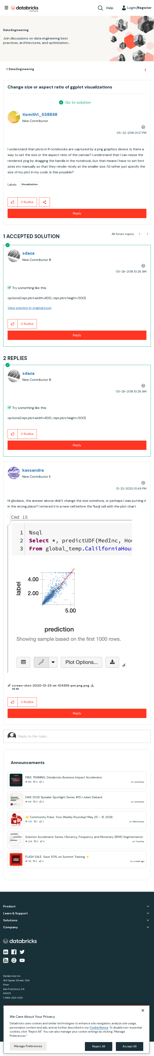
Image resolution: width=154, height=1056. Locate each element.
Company (10, 927)
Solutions (10, 920)
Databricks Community (24, 9)
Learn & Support (15, 913)
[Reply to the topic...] (82, 736)
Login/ (139, 7)
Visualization (29, 184)
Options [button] (145, 69)
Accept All (130, 1046)
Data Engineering (21, 69)
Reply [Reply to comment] (77, 335)
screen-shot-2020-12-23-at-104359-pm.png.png (50, 685)
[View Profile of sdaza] (28, 253)
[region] (76, 1029)
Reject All (98, 1046)
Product (9, 906)
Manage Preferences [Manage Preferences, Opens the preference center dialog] (28, 1046)
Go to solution (78, 102)
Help (109, 8)
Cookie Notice (99, 1027)
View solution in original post (30, 308)
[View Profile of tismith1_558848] (39, 114)
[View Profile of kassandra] (33, 470)
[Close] (142, 1010)
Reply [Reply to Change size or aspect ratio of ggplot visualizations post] (77, 213)
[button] (13, 202)
